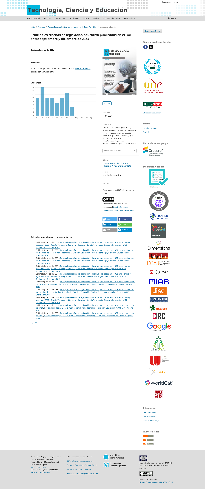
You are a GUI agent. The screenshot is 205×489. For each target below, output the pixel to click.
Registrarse (166, 2)
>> (36, 323)
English (146, 132)
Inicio (33, 27)
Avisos (86, 18)
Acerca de (128, 18)
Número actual (33, 18)
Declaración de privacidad (40, 472)
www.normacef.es (82, 68)
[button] (109, 219)
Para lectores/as (149, 413)
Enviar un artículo (152, 31)
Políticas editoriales (111, 18)
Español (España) (150, 128)
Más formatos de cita (112, 151)
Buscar (172, 18)
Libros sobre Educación (152, 113)
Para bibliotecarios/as (151, 420)
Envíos (96, 18)
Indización (60, 18)
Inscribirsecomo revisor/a (117, 456)
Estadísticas (74, 18)
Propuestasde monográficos (118, 464)
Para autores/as (149, 416)
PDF (108, 103)
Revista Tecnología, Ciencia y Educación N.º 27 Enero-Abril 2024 (72, 27)
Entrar (175, 2)
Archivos (47, 18)
